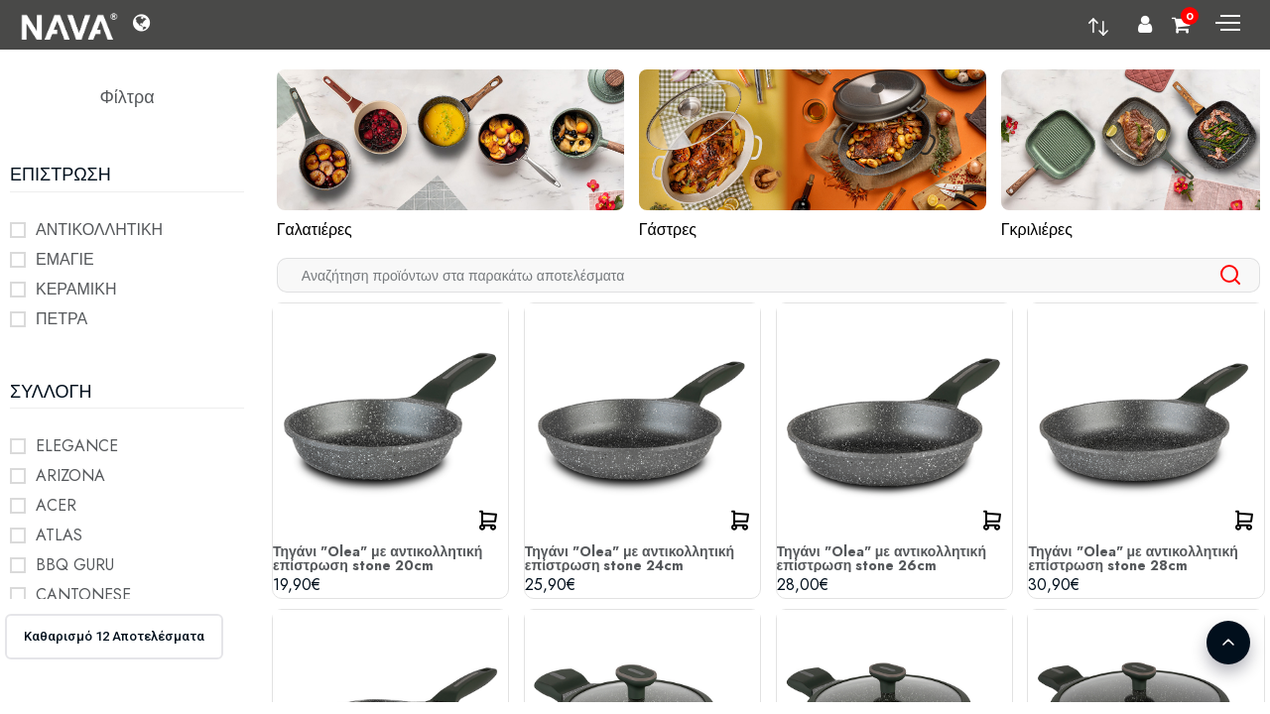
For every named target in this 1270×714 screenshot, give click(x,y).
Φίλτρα (126, 97)
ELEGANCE (77, 445)
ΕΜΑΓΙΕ (65, 259)
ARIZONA (70, 475)
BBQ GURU (75, 564)
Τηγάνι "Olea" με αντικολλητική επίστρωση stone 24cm (629, 558)
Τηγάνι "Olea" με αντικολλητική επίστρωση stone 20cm (377, 558)
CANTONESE (83, 594)
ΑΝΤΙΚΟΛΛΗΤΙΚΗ (99, 229)
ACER (56, 505)
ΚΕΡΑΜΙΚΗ (76, 289)
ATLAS (59, 535)
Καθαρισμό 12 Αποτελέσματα (114, 636)
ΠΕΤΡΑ (61, 318)
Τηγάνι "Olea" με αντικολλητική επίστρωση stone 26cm (881, 558)
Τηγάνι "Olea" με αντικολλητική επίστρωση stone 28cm (1132, 558)
